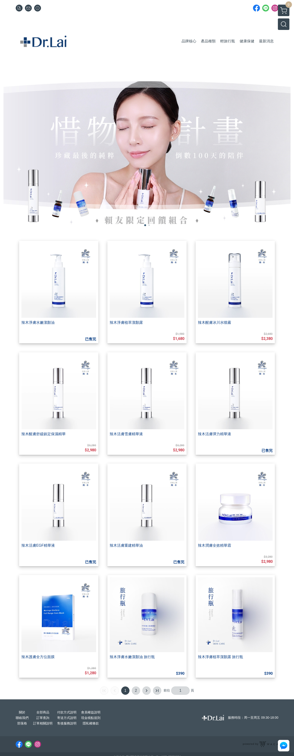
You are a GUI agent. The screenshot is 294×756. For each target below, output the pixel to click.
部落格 (22, 723)
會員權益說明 (90, 712)
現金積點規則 (90, 717)
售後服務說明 (66, 723)
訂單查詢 (42, 717)
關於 (22, 712)
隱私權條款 (91, 723)
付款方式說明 (66, 712)
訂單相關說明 (43, 723)
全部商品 (42, 712)
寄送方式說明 (66, 717)
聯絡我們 (22, 717)
